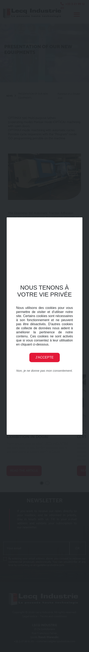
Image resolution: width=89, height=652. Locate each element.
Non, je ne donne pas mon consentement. (44, 370)
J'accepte (45, 357)
